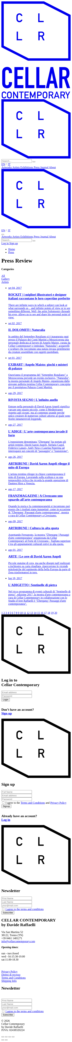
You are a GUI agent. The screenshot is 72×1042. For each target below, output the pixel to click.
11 (24, 612)
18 (48, 612)
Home (11, 249)
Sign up (13, 243)
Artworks (6, 167)
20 (55, 612)
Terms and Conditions (33, 802)
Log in (5, 243)
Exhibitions (27, 167)
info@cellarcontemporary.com (18, 941)
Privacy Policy (58, 802)
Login (5, 699)
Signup (6, 806)
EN (3, 164)
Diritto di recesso (10, 974)
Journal (44, 167)
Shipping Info (9, 980)
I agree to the (25, 909)
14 (35, 612)
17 (45, 612)
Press (37, 167)
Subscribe (8, 912)
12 (28, 612)
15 (38, 612)
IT (9, 164)
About (52, 167)
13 (31, 612)
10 (21, 612)
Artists (16, 167)
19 (52, 612)
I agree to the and (36, 802)
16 (41, 612)
